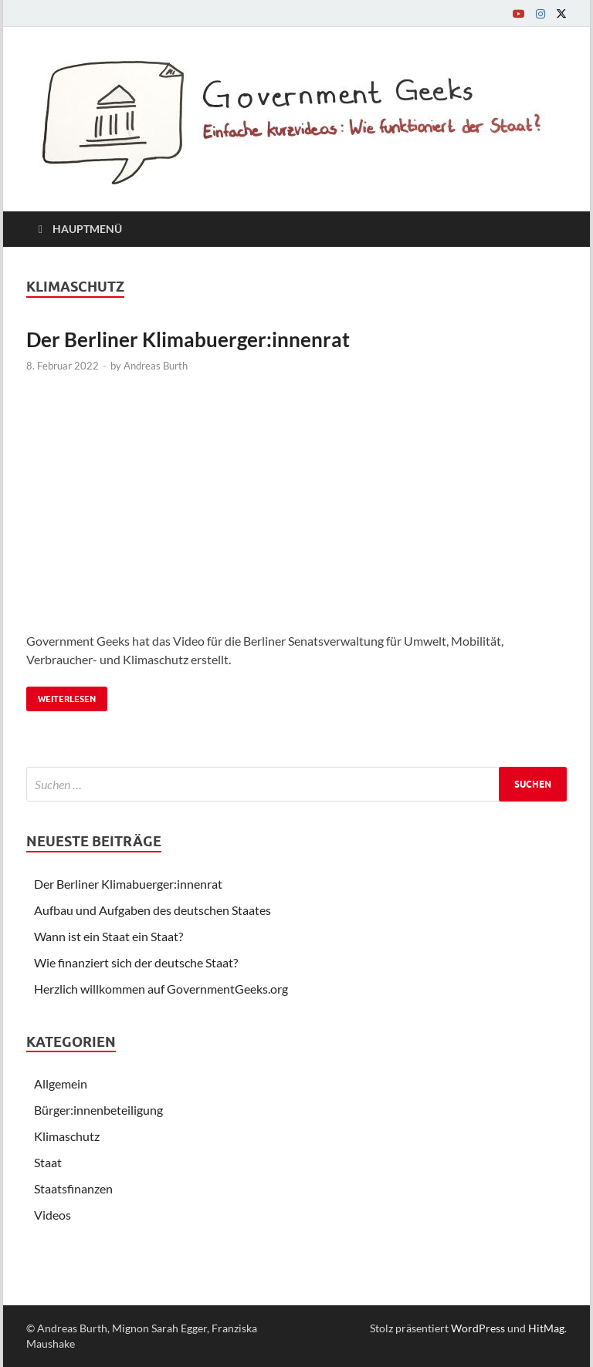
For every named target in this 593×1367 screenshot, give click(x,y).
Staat (48, 1162)
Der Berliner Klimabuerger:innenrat (188, 339)
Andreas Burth (156, 365)
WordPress (478, 1328)
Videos (52, 1214)
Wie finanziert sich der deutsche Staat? (136, 962)
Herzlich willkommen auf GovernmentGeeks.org (161, 988)
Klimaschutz (67, 1136)
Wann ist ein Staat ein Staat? (108, 936)
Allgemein (60, 1083)
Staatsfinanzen (73, 1188)
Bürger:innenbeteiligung (98, 1109)
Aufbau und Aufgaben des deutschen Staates (152, 910)
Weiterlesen (61, 695)
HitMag (546, 1328)
